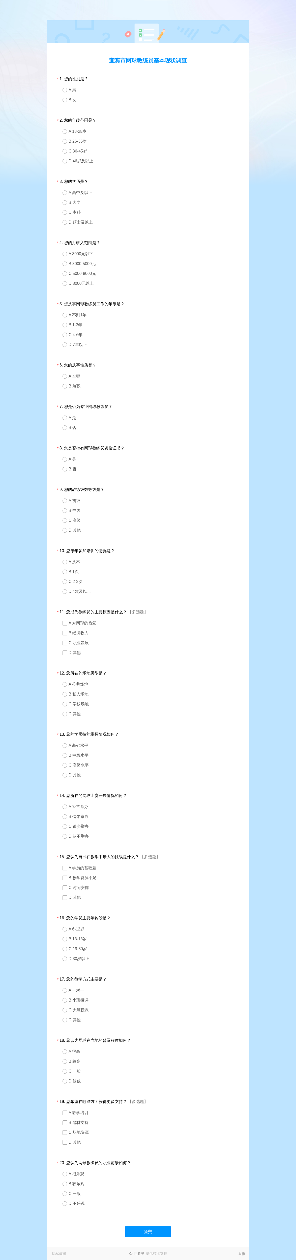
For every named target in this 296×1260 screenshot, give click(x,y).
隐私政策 (59, 1253)
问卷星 (139, 1253)
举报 (241, 1254)
